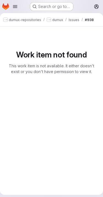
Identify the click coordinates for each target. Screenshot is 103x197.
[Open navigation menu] (15, 6)
